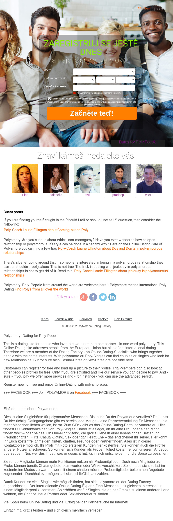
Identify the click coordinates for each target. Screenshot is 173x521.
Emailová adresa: (55, 86)
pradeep (118, 195)
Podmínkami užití (55, 102)
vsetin (149, 195)
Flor (24, 195)
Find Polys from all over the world (41, 289)
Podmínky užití (64, 319)
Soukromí (86, 319)
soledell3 (56, 195)
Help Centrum (123, 319)
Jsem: (48, 70)
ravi (87, 195)
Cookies (90, 102)
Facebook (83, 392)
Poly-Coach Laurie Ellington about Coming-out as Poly (46, 230)
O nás (44, 319)
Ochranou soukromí (74, 102)
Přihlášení (143, 8)
